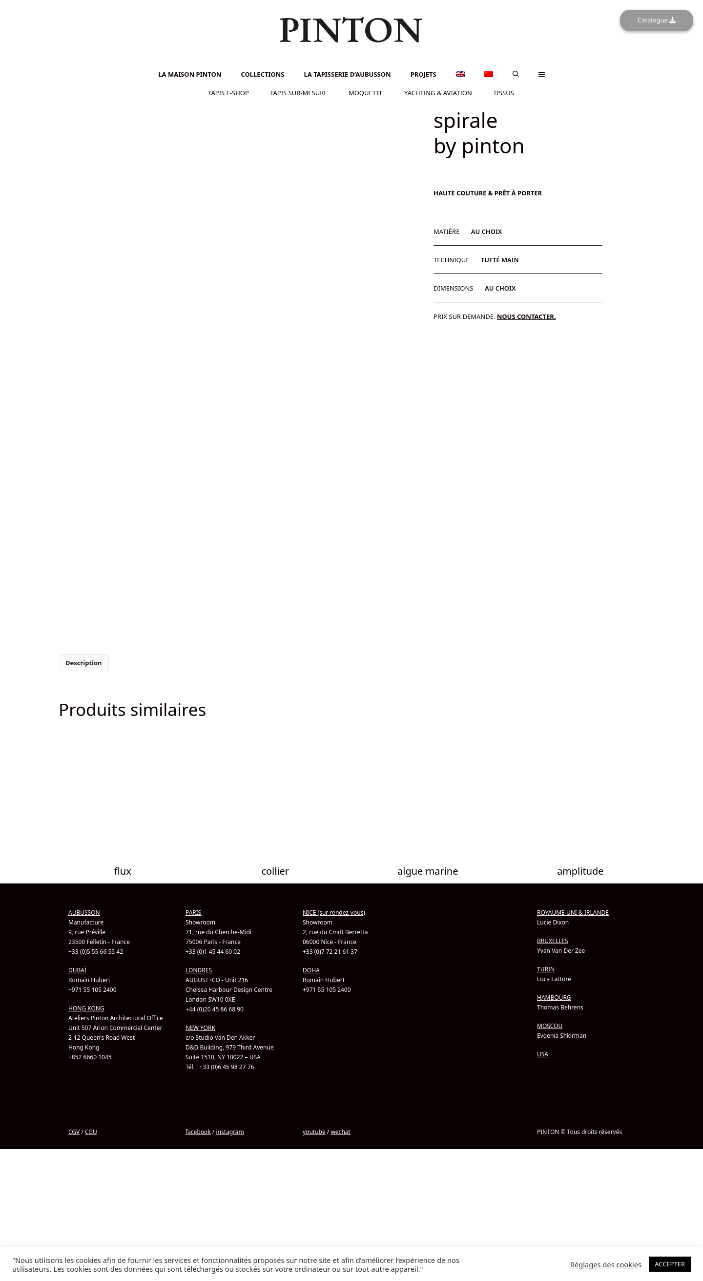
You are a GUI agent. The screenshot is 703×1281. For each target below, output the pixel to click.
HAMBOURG (554, 1031)
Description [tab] (83, 696)
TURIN (546, 1002)
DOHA (311, 1003)
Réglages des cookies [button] (605, 1264)
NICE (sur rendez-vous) (334, 946)
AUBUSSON (84, 946)
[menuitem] (351, 61)
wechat (340, 1165)
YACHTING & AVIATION (438, 92)
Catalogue (657, 20)
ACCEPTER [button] (670, 1264)
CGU (91, 1165)
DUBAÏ (77, 1003)
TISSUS (503, 92)
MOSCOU (549, 1059)
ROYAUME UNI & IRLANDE (573, 946)
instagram (230, 1165)
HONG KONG (86, 1041)
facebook (198, 1165)
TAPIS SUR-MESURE (298, 92)
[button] (516, 74)
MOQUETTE (366, 92)
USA (542, 1087)
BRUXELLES (552, 974)
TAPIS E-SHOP (228, 92)
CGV (74, 1165)
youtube (314, 1165)
